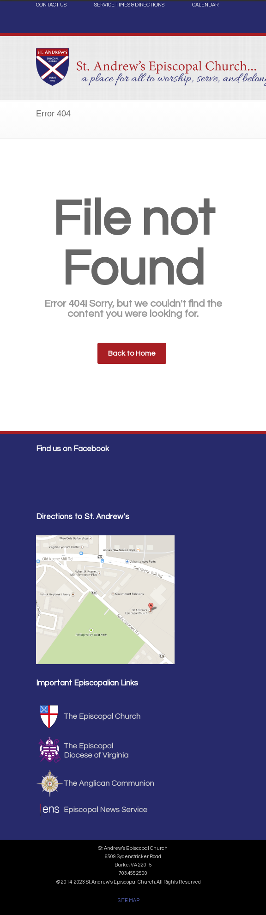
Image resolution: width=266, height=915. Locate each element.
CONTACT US (51, 5)
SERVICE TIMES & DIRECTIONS (129, 5)
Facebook (221, 26)
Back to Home (132, 353)
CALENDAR (205, 5)
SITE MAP (128, 900)
